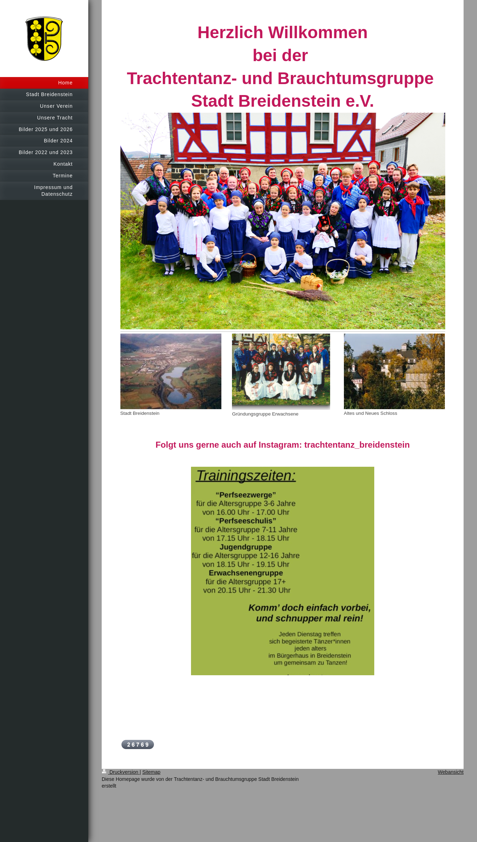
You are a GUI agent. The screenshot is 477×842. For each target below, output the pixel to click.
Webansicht (451, 772)
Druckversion (120, 772)
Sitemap (151, 772)
